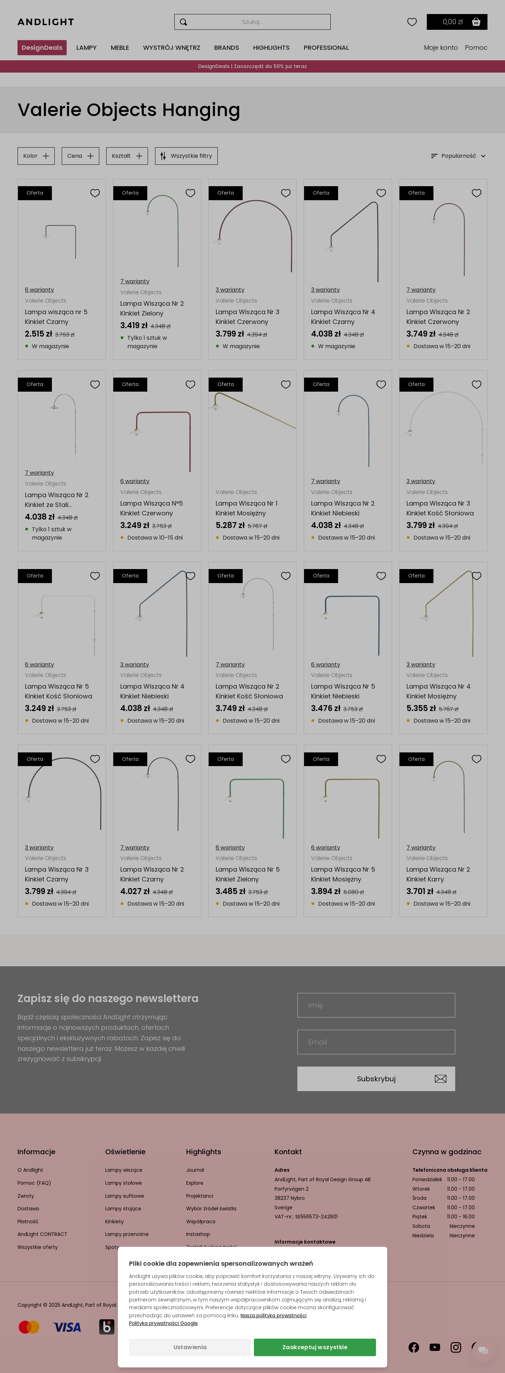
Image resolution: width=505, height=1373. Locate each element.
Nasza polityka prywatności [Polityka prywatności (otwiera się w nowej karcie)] (274, 1315)
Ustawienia (190, 1347)
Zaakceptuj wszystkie (315, 1347)
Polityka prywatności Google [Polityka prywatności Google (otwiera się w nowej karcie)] (163, 1323)
